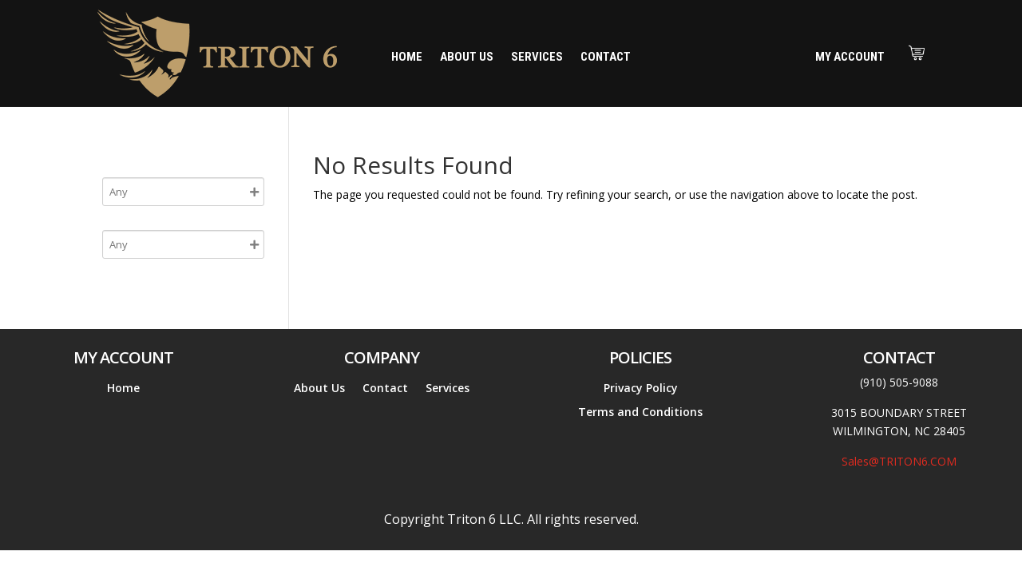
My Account (850, 57)
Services (537, 57)
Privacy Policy (641, 389)
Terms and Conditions (640, 412)
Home (406, 57)
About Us (466, 57)
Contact (605, 57)
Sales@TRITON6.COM (899, 461)
